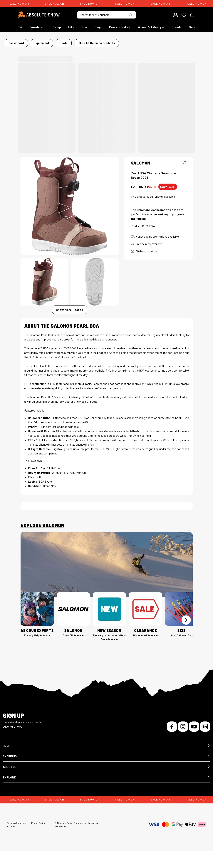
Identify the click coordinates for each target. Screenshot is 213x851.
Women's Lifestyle (151, 27)
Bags (98, 27)
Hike (71, 27)
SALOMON (140, 166)
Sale (192, 27)
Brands (177, 27)
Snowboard (37, 27)
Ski (20, 27)
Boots (76, 41)
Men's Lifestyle (120, 27)
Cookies (11, 829)
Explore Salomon (42, 528)
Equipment (60, 41)
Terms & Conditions (17, 826)
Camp (57, 27)
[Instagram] (183, 730)
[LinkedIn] (205, 730)
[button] (106, 749)
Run (84, 27)
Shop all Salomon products (40, 47)
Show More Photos (69, 313)
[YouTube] (194, 730)
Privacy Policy (38, 826)
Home (24, 41)
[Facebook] (172, 730)
